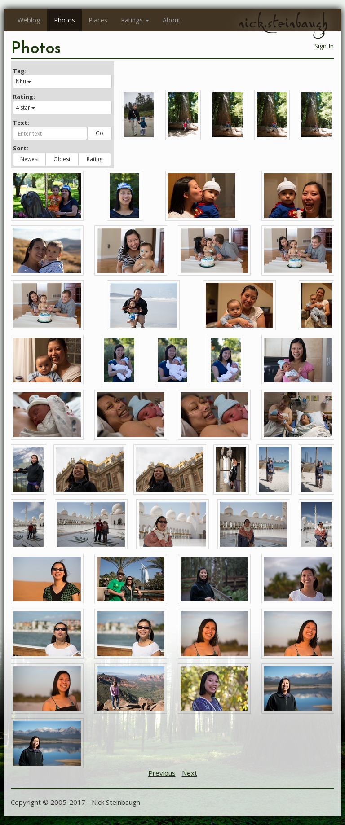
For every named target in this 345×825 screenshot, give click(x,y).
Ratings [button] (135, 20)
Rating (94, 159)
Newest (29, 159)
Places (97, 20)
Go (99, 133)
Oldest (62, 159)
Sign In (324, 46)
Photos (64, 20)
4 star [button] (25, 107)
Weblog (29, 20)
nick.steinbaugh (283, 23)
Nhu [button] (23, 81)
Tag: (20, 71)
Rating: (24, 96)
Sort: (20, 148)
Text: (21, 122)
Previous (162, 772)
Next (189, 772)
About (172, 20)
